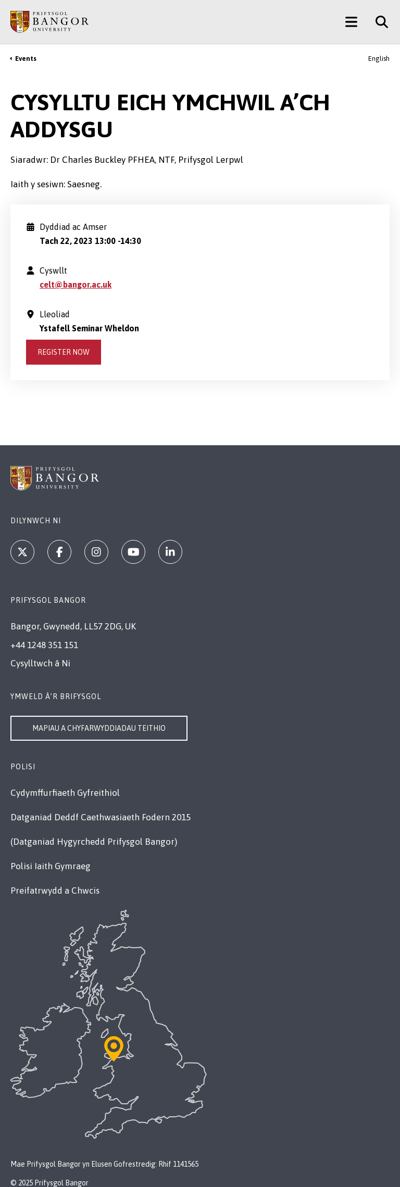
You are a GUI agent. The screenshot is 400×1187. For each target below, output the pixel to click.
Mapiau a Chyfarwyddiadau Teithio (99, 728)
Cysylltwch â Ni (40, 663)
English (379, 58)
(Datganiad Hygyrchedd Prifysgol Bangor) (93, 841)
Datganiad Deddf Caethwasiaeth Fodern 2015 (100, 817)
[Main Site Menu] (351, 22)
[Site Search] (378, 22)
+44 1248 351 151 (44, 645)
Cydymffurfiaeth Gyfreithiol (65, 793)
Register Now (64, 352)
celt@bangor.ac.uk (75, 284)
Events (25, 58)
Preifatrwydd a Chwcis (54, 890)
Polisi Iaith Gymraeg (50, 866)
